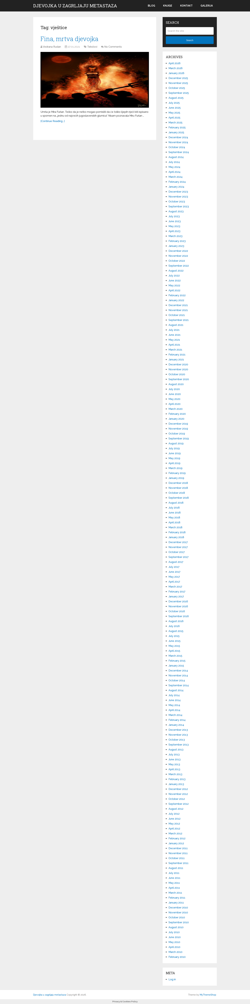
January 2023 (176, 245)
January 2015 (176, 665)
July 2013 (174, 754)
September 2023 (179, 206)
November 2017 (178, 547)
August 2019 (176, 443)
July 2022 (174, 275)
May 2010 (174, 942)
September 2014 (179, 685)
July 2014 (174, 695)
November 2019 (178, 428)
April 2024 (174, 171)
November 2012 (178, 794)
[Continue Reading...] (52, 121)
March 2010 (175, 952)
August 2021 (176, 324)
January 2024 (176, 186)
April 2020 (174, 403)
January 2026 (176, 73)
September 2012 (179, 803)
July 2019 (174, 448)
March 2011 (175, 892)
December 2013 (178, 729)
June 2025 (175, 107)
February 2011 (177, 897)
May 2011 (174, 882)
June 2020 (175, 394)
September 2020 (179, 379)
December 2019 (178, 423)
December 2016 (178, 601)
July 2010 (174, 932)
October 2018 (177, 492)
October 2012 (177, 798)
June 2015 (174, 640)
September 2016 (179, 616)
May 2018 (174, 517)
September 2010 (179, 922)
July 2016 (174, 626)
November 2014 (178, 675)
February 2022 (177, 295)
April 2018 (174, 522)
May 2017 (174, 576)
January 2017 (176, 596)
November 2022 (178, 255)
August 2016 (176, 621)
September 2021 (179, 320)
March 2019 (175, 468)
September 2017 (179, 557)
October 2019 (177, 433)
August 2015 (176, 631)
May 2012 (174, 823)
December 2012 (178, 789)
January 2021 (176, 359)
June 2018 (175, 512)
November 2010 (178, 912)
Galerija (207, 5)
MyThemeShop (208, 994)
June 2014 (175, 700)
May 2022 (174, 285)
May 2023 (174, 226)
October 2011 (177, 858)
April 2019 (174, 463)
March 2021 (175, 349)
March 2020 (176, 408)
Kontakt (186, 5)
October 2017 (177, 552)
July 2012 (174, 813)
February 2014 (177, 719)
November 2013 (178, 734)
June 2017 (174, 571)
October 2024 (177, 147)
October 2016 (177, 611)
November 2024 (178, 142)
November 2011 (178, 853)
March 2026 (176, 68)
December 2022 (178, 250)
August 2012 (176, 808)
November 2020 (178, 369)
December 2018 (178, 482)
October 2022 (177, 260)
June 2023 (175, 221)
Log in (172, 979)
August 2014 (176, 690)
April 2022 (174, 290)
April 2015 (174, 650)
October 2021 (177, 315)
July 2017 (174, 566)
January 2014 (176, 724)
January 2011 (176, 902)
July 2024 (174, 162)
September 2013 (179, 744)
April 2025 (174, 117)
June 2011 (174, 877)
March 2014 (175, 715)
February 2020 (177, 413)
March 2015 (175, 655)
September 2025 (179, 92)
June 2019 (175, 453)
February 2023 (177, 241)
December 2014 (178, 670)
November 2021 (178, 310)
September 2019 (179, 438)
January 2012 (176, 843)
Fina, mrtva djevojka (69, 39)
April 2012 (174, 828)
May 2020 (174, 399)
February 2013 (177, 779)
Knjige (167, 5)
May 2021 (174, 339)
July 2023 (174, 216)
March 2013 (175, 774)
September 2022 (179, 265)
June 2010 (175, 937)
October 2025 (177, 88)
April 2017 (174, 581)
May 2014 (174, 705)
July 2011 (174, 873)
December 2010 (178, 907)
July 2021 (174, 329)
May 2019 (174, 458)
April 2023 (174, 231)
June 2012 (174, 818)
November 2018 (178, 487)
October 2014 (177, 680)
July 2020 (174, 389)
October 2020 (177, 374)
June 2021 (174, 334)
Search (189, 40)
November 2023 (178, 196)
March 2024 (176, 176)
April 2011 (174, 887)
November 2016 (178, 606)
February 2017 (177, 591)
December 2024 (178, 137)
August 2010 (176, 927)
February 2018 (177, 532)
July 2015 (174, 636)
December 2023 (178, 191)
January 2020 (176, 418)
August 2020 (176, 384)
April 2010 (174, 947)
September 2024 (179, 152)
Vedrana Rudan (52, 46)
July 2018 (174, 507)
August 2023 (176, 211)
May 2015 (174, 645)
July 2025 (174, 102)
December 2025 (178, 78)
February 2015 (177, 660)
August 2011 (176, 868)
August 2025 (176, 97)
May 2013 (174, 764)
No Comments (113, 46)
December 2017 (178, 542)
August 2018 (176, 502)
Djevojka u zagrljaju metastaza (75, 6)
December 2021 (178, 305)
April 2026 (174, 63)
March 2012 (175, 833)
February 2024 (177, 181)
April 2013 (174, 769)
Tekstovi (92, 46)
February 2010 (177, 956)
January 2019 (176, 478)
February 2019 (177, 473)
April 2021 (174, 344)
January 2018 (176, 537)
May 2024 (174, 167)
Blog (151, 5)
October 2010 (177, 917)
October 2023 (177, 201)
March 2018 (175, 527)
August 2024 (176, 157)
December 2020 (178, 364)
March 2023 (175, 236)
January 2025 (176, 132)
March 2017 (175, 586)
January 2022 (176, 300)
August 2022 (176, 270)
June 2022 (175, 280)
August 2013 (176, 749)
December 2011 (178, 848)
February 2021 (177, 354)
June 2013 (174, 759)
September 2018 (179, 497)
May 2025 (174, 112)
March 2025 (175, 122)
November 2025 (178, 83)
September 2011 (178, 863)
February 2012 (177, 838)
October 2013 (177, 739)
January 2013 (176, 784)
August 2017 (176, 561)
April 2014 (174, 710)
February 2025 (177, 127)
